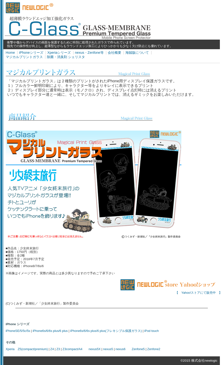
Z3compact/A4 (73, 349)
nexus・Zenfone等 (89, 52)
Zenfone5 (138, 349)
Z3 (58, 349)
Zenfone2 (153, 349)
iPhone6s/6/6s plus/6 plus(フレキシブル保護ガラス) (106, 331)
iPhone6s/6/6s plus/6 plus (50, 331)
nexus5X (95, 349)
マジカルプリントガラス (24, 57)
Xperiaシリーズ (59, 52)
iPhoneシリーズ (31, 52)
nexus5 (108, 349)
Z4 (52, 349)
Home (10, 52)
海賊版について (137, 52)
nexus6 (120, 349)
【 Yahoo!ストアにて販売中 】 (171, 291)
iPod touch (151, 331)
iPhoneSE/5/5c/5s (18, 331)
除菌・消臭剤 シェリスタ (66, 57)
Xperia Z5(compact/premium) (27, 349)
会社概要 (114, 52)
